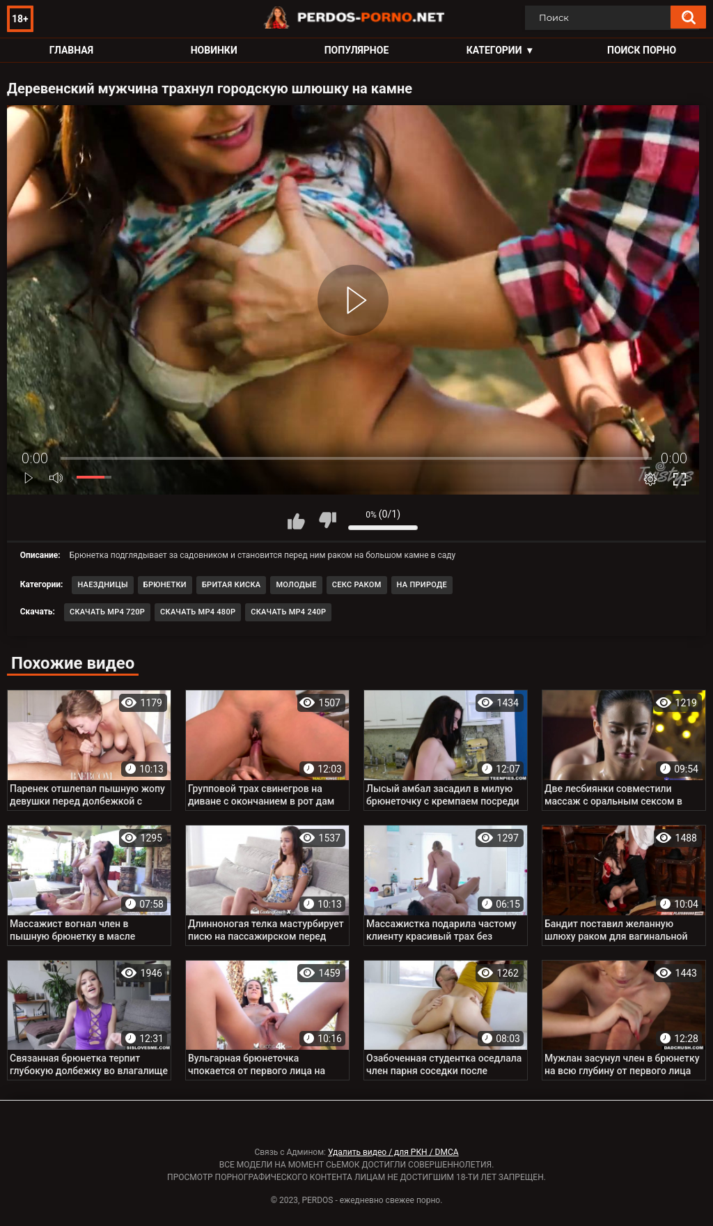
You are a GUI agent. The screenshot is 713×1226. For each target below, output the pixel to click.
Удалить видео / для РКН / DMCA (393, 1152)
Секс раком (357, 584)
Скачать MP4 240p (288, 611)
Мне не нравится (327, 520)
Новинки (214, 50)
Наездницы (102, 584)
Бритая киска (231, 584)
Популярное (356, 50)
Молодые (296, 584)
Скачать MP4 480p (197, 611)
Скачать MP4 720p (107, 611)
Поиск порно (641, 50)
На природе (422, 584)
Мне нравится (296, 520)
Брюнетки (165, 584)
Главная (71, 50)
